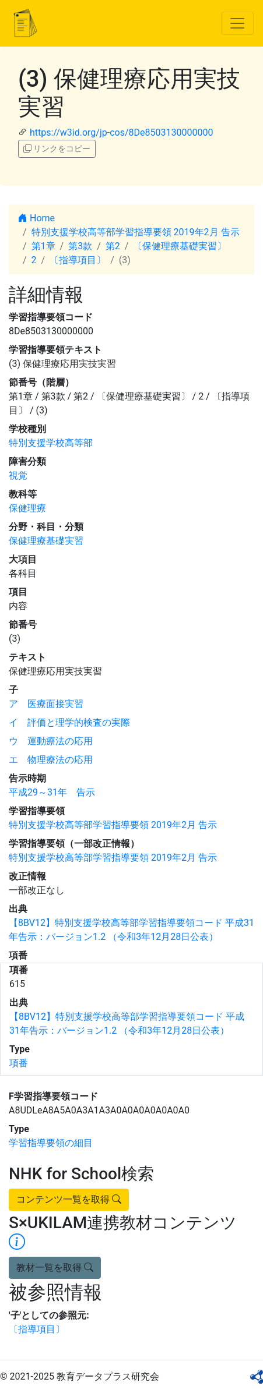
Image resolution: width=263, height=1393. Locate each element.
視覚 (18, 475)
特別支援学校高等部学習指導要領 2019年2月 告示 (135, 232)
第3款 (80, 246)
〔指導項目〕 (78, 260)
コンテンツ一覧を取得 (68, 1199)
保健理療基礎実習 (46, 540)
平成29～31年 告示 (52, 792)
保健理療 (27, 508)
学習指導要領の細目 (51, 1142)
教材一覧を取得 (54, 1267)
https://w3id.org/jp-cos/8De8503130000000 (121, 132)
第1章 (43, 246)
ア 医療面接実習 (46, 703)
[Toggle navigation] (237, 23)
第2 (113, 246)
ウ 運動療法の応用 (51, 741)
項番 (18, 1063)
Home (36, 218)
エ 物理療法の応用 (51, 759)
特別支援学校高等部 (51, 442)
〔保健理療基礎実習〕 (179, 246)
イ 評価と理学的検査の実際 (69, 722)
